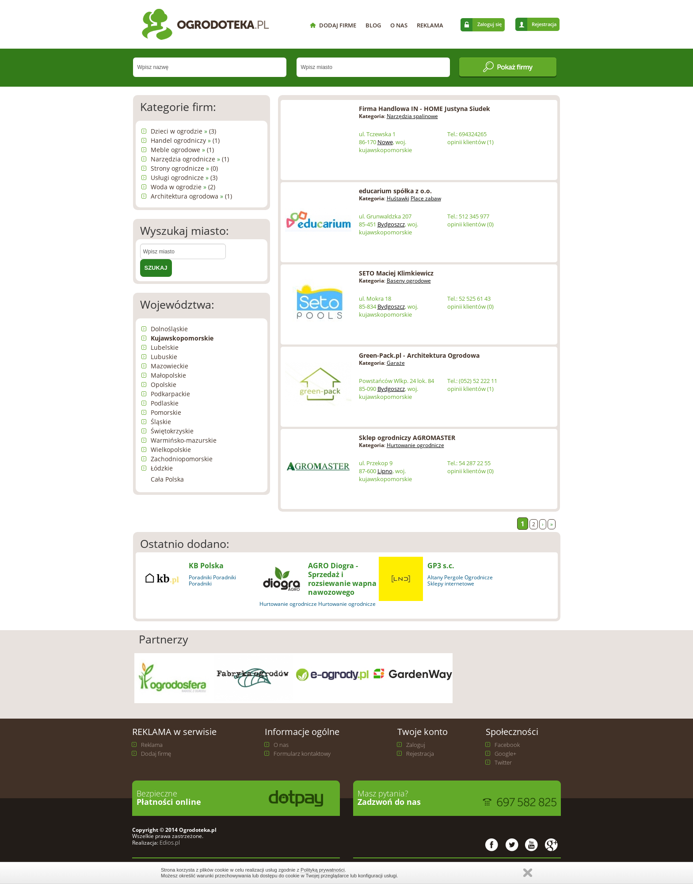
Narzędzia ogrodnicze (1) (190, 159)
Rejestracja (544, 24)
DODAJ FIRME (337, 25)
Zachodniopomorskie (182, 459)
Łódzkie (162, 468)
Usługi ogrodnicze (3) (184, 177)
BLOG (373, 25)
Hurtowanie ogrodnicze (415, 445)
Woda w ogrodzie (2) (183, 187)
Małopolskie (168, 375)
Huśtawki (398, 198)
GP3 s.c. (440, 565)
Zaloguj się (489, 24)
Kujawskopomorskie (182, 338)
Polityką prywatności (323, 870)
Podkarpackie (170, 394)
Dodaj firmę (156, 754)
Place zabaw (426, 198)
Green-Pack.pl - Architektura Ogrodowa (419, 355)
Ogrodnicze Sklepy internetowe (460, 580)
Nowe (385, 142)
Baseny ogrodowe (409, 280)
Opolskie (163, 384)
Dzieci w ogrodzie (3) (183, 131)
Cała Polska (167, 479)
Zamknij (527, 873)
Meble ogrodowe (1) (182, 149)
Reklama (152, 745)
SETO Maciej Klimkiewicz (396, 273)
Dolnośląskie (169, 329)
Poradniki (200, 577)
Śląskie (161, 421)
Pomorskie (166, 412)
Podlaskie (165, 403)
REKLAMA (430, 25)
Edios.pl (169, 842)
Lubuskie (164, 356)
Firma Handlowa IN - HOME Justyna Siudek (424, 108)
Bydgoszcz (391, 224)
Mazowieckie (169, 366)
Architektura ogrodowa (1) (191, 196)
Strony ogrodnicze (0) (184, 168)
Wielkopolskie (171, 449)
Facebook (507, 745)
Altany (435, 577)
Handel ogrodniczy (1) (185, 140)
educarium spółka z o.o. (395, 191)
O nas (281, 745)
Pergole (453, 577)
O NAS (398, 25)
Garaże (396, 363)
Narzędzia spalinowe (412, 116)
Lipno (384, 471)
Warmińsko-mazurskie (184, 440)
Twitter (503, 762)
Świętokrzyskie (172, 431)
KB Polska (206, 565)
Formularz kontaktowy (302, 754)
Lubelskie (165, 347)
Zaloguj (415, 745)
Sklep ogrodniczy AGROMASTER (407, 437)
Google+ (505, 754)
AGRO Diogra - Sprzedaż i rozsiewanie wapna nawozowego (342, 579)
